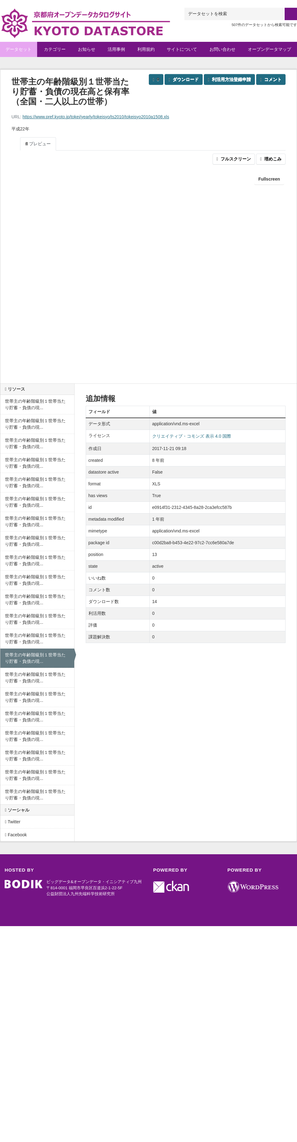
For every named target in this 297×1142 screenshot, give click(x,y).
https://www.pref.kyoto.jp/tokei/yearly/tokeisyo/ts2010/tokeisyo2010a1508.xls (96, 116)
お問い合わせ (222, 49)
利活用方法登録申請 (229, 79)
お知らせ (86, 49)
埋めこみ (271, 158)
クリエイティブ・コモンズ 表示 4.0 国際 (191, 436)
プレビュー (38, 143)
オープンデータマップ (269, 49)
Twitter (12, 821)
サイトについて (182, 49)
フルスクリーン (234, 158)
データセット (19, 49)
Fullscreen (269, 179)
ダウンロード (184, 79)
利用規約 (146, 49)
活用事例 (116, 49)
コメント (271, 79)
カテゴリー (55, 49)
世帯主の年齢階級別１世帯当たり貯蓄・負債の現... (35, 404)
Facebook (16, 834)
